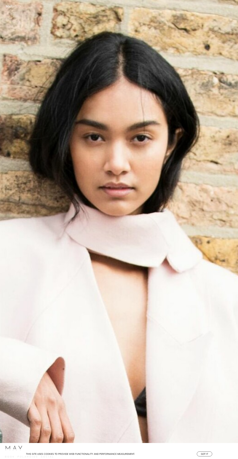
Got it (204, 453)
